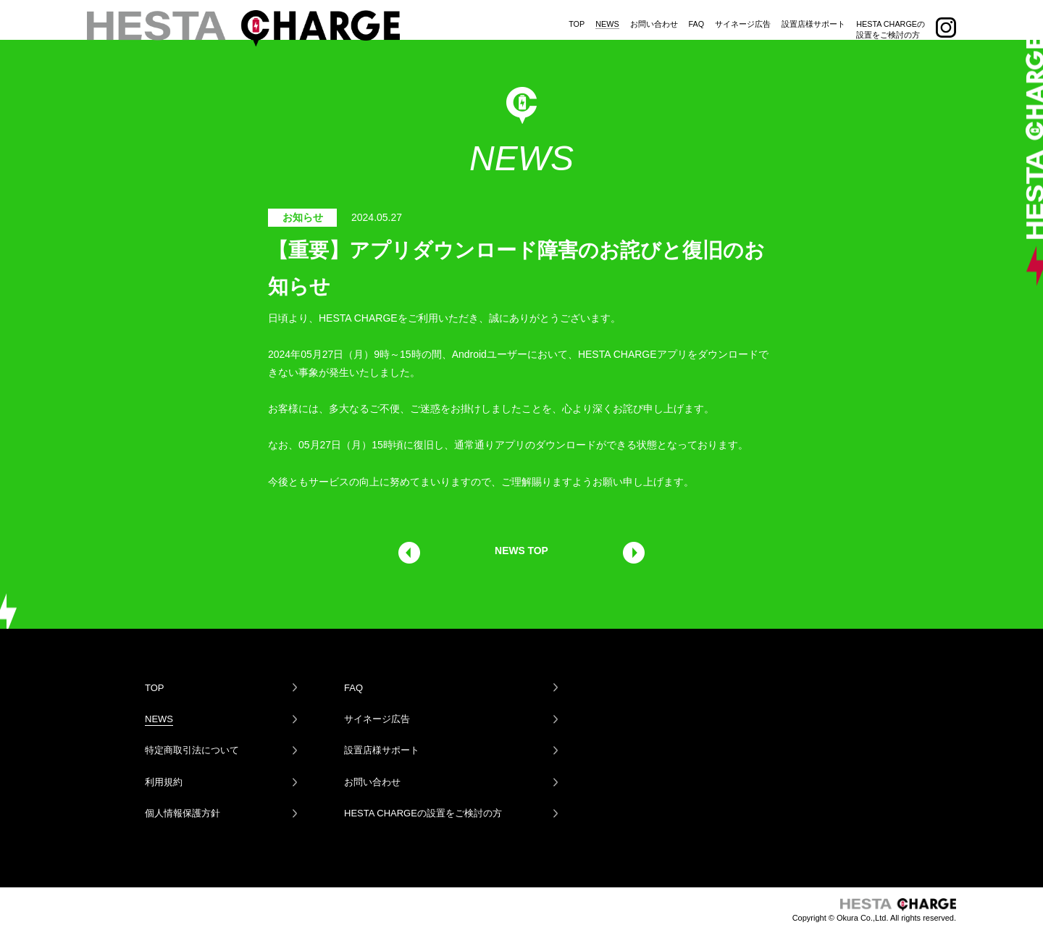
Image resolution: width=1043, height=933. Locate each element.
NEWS (607, 16)
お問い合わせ (654, 16)
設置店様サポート (813, 16)
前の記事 (409, 553)
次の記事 (634, 553)
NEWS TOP (521, 550)
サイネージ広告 (743, 16)
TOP (577, 16)
